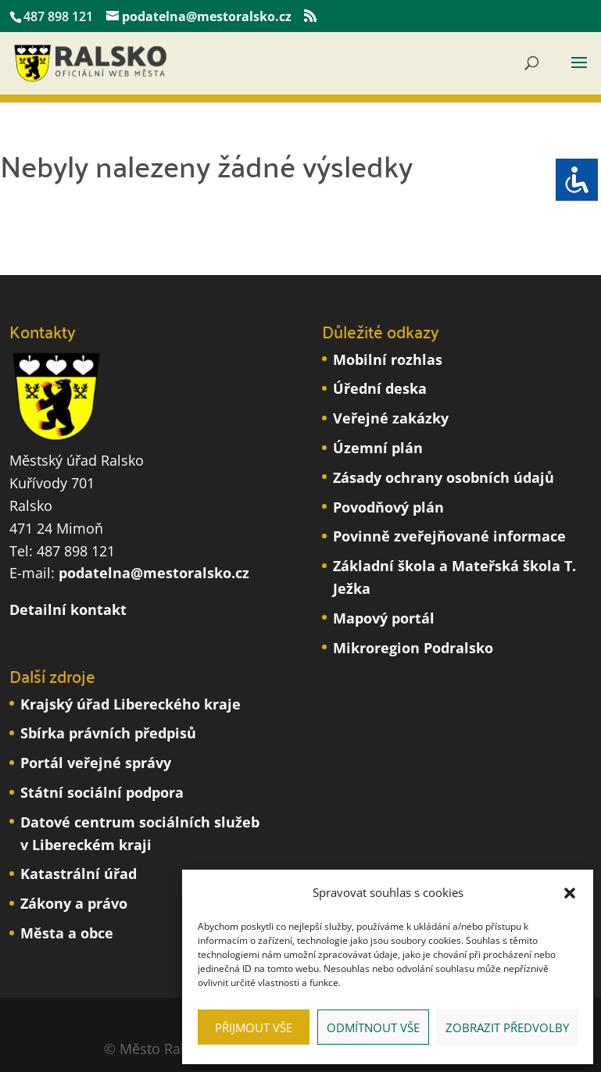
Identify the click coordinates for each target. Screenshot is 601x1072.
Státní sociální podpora (102, 792)
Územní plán (378, 447)
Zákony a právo (73, 903)
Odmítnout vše (373, 1027)
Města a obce (66, 933)
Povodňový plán (388, 507)
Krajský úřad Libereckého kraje (130, 704)
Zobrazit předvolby (507, 1027)
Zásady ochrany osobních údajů (443, 477)
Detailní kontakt (68, 609)
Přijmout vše (253, 1027)
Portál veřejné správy (95, 762)
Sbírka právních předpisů (108, 733)
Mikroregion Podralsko (413, 647)
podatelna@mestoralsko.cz (154, 572)
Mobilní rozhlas (387, 359)
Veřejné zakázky (391, 418)
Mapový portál (384, 618)
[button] (570, 893)
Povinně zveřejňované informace (449, 536)
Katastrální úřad (78, 873)
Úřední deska (380, 388)
